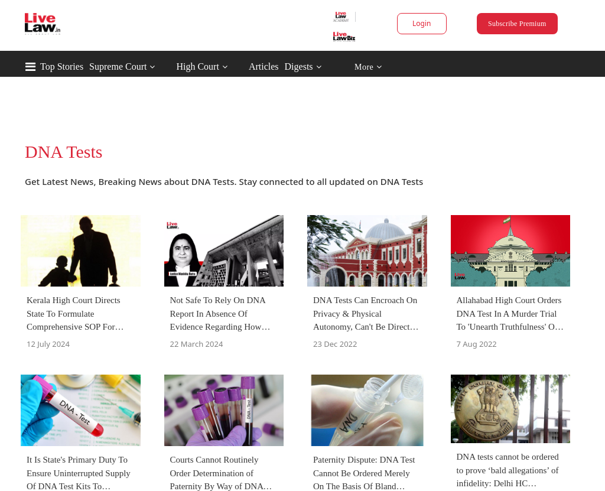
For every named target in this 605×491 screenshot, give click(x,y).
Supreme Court (118, 66)
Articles (264, 66)
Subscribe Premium (517, 23)
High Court (197, 66)
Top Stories (61, 66)
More (368, 67)
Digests (299, 66)
